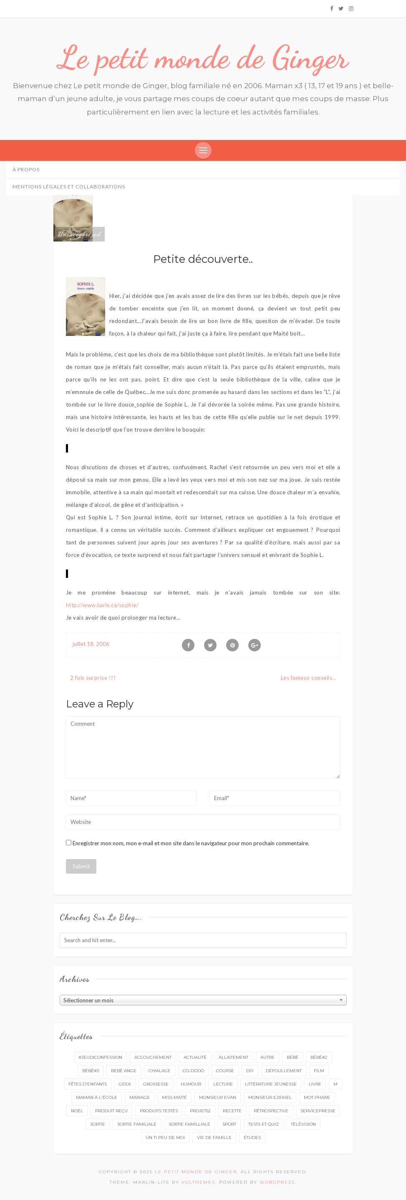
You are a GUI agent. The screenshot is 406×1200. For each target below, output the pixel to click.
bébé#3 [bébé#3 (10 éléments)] (90, 1070)
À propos (26, 169)
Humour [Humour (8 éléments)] (191, 1084)
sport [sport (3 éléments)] (229, 1124)
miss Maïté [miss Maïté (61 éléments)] (174, 1097)
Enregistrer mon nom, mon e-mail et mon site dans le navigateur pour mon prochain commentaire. (191, 843)
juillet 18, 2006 (91, 644)
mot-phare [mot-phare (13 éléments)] (317, 1097)
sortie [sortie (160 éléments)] (97, 1124)
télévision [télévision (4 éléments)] (303, 1124)
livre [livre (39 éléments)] (315, 1084)
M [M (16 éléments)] (335, 1084)
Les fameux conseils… (308, 677)
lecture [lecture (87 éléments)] (223, 1084)
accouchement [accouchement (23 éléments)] (152, 1057)
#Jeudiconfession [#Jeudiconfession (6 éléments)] (100, 1057)
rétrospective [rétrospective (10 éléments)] (271, 1111)
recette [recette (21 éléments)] (232, 1111)
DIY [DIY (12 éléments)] (250, 1070)
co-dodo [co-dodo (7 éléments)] (193, 1070)
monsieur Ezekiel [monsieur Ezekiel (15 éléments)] (270, 1097)
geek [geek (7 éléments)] (125, 1084)
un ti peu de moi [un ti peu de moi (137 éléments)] (165, 1137)
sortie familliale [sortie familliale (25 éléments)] (189, 1124)
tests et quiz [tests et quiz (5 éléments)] (263, 1124)
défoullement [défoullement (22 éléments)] (284, 1070)
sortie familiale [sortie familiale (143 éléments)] (136, 1124)
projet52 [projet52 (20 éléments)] (200, 1111)
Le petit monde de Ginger (203, 57)
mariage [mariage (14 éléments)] (139, 1097)
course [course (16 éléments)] (225, 1070)
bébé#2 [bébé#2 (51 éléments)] (319, 1057)
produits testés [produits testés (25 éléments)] (159, 1111)
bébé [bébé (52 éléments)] (292, 1057)
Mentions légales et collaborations (69, 186)
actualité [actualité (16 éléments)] (195, 1057)
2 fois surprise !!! (93, 677)
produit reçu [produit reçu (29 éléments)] (111, 1111)
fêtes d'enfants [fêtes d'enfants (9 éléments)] (87, 1084)
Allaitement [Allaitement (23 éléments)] (233, 1057)
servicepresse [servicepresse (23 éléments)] (317, 1111)
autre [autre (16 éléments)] (267, 1057)
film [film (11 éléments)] (319, 1070)
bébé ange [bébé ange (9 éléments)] (123, 1070)
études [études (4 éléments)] (252, 1137)
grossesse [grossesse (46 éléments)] (156, 1084)
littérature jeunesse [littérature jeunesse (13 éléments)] (271, 1084)
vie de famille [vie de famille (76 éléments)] (214, 1137)
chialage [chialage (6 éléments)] (160, 1070)
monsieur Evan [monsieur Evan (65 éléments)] (217, 1097)
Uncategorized (79, 234)
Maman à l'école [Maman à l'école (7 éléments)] (96, 1097)
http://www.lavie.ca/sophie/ (102, 605)
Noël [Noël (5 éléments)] (77, 1111)
